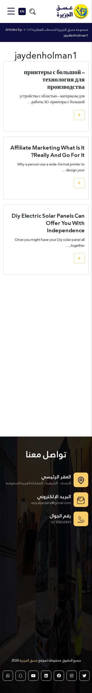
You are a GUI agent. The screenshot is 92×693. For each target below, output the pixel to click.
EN (22, 11)
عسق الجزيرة (28, 660)
